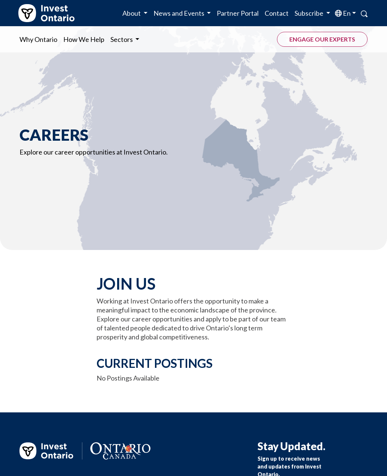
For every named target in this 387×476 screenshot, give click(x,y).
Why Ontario (38, 39)
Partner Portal (238, 13)
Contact (277, 13)
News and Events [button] (179, 13)
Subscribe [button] (309, 13)
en (346, 13)
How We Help (83, 39)
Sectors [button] (122, 39)
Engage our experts (322, 39)
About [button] (132, 13)
